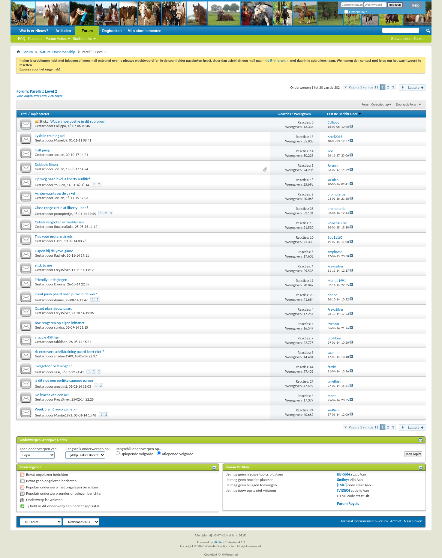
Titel (24, 114)
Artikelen (63, 31)
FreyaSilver (62, 270)
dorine (59, 300)
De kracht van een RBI (52, 394)
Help (415, 5)
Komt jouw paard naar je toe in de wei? (66, 294)
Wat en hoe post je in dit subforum (77, 121)
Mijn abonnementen (144, 31)
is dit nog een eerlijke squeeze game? (64, 380)
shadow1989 (63, 356)
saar (57, 372)
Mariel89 (61, 140)
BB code (343, 474)
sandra (59, 327)
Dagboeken (112, 31)
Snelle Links (82, 39)
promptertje (63, 214)
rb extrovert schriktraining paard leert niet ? (69, 351)
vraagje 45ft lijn (47, 337)
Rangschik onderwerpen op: (87, 448)
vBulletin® (220, 542)
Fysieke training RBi (50, 135)
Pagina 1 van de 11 (363, 87)
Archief (395, 521)
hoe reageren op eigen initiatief (59, 323)
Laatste (416, 87)
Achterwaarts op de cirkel (55, 193)
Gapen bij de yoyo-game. (54, 251)
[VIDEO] (343, 490)
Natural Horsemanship (57, 51)
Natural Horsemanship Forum (364, 521)
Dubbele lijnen (46, 164)
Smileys (343, 479)
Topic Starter (39, 114)
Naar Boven (413, 521)
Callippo (60, 126)
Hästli (58, 241)
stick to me (43, 265)
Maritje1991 (63, 415)
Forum (87, 31)
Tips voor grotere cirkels (54, 236)
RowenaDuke (64, 227)
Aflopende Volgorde (175, 453)
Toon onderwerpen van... (39, 448)
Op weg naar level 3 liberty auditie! (62, 179)
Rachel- (59, 255)
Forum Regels (348, 503)
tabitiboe (61, 342)
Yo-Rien (59, 185)
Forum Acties (56, 39)
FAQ (21, 39)
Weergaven (302, 114)
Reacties (284, 114)
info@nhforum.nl (276, 60)
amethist (60, 386)
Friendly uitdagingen (51, 279)
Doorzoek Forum (407, 104)
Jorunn (59, 155)
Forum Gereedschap (375, 104)
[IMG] (342, 485)
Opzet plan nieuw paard (53, 308)
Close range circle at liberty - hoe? (61, 207)
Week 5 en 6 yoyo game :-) (56, 409)
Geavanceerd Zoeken (408, 39)
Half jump (42, 150)
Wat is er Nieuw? (34, 31)
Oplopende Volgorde (134, 453)
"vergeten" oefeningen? (53, 366)
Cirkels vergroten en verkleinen (59, 222)
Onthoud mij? (355, 12)
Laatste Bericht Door (344, 114)
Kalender (35, 39)
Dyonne (60, 284)
